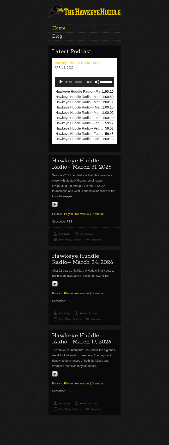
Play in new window (76, 214)
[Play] (61, 82)
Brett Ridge (64, 233)
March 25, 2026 (88, 313)
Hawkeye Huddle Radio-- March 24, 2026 (82, 259)
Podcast (76, 239)
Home (58, 28)
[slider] (78, 82)
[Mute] (97, 82)
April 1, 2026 (87, 233)
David (68, 239)
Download (98, 214)
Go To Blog (118, 422)
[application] (84, 82)
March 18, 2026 (88, 403)
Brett (61, 239)
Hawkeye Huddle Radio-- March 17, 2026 (81, 338)
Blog (57, 36)
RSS (69, 221)
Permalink (96, 239)
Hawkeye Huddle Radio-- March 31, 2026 (85, 63)
